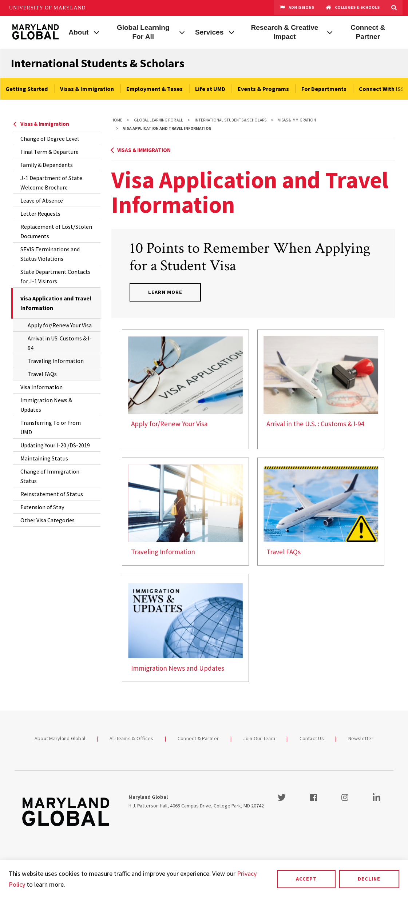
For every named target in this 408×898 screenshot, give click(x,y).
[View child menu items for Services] (231, 31)
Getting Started (26, 88)
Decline (369, 878)
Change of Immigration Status (49, 476)
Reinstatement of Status (51, 494)
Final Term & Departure (49, 151)
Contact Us (312, 738)
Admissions (297, 8)
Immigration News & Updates (46, 404)
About (79, 32)
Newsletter (361, 738)
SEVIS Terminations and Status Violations (50, 254)
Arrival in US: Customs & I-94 (60, 343)
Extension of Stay (42, 507)
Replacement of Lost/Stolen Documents (56, 231)
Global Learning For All (143, 32)
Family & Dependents (46, 164)
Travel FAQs (42, 374)
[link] (185, 389)
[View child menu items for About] (96, 31)
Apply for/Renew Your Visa (60, 325)
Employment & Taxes (154, 88)
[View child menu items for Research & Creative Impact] (330, 31)
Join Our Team (259, 738)
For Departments (323, 88)
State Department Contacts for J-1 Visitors (55, 276)
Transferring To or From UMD (50, 427)
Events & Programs (263, 88)
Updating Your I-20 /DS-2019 (55, 445)
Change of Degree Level (49, 138)
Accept (306, 878)
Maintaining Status (44, 458)
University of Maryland (47, 8)
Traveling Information (56, 360)
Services (209, 32)
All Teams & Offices (132, 738)
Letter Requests (40, 213)
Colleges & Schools (353, 8)
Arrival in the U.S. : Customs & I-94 (315, 423)
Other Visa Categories (47, 520)
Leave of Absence (41, 200)
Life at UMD (210, 88)
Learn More (165, 292)
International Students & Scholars (98, 63)
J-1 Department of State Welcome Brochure (51, 182)
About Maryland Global (60, 738)
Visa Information (41, 387)
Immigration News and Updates (177, 668)
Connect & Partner (367, 32)
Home (116, 120)
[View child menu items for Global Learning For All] (182, 31)
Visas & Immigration (87, 88)
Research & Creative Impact (284, 32)
